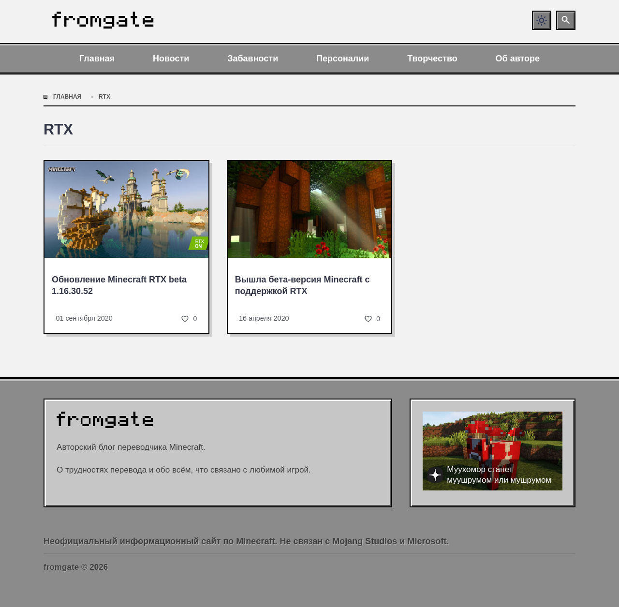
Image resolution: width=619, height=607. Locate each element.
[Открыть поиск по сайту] (565, 20)
